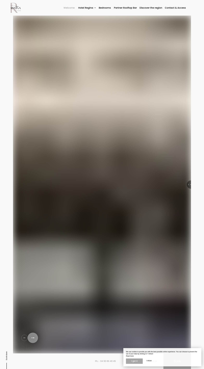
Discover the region (150, 7)
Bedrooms (105, 7)
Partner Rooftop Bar (125, 7)
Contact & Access (175, 7)
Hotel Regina (87, 7)
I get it (134, 361)
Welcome (69, 7)
